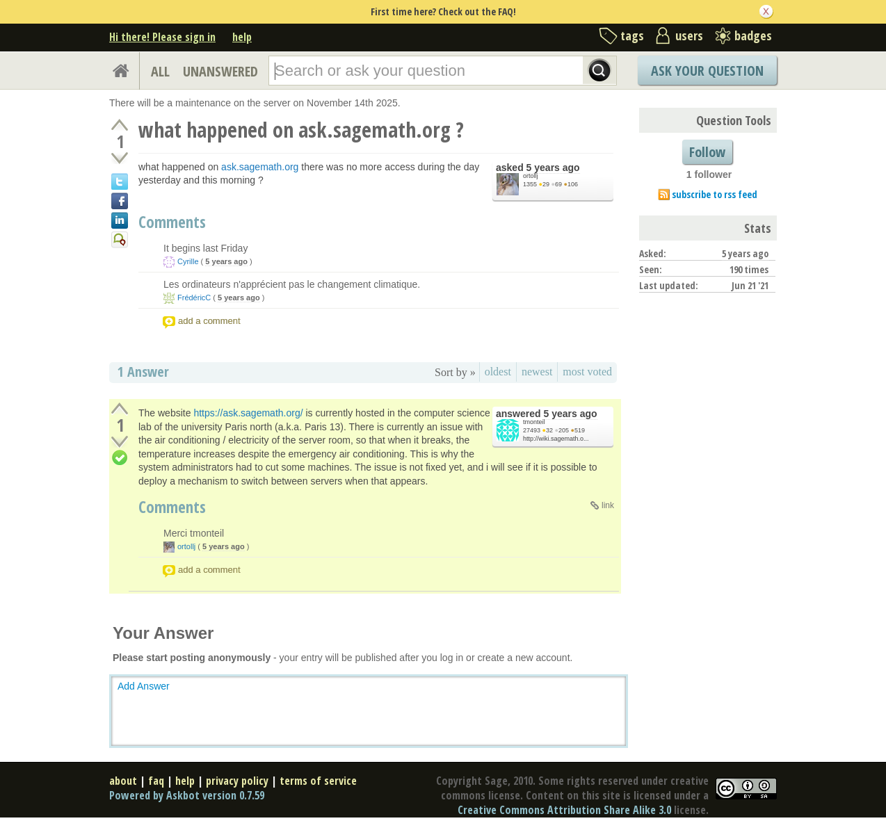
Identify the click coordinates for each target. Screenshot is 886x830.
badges (753, 35)
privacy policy (237, 780)
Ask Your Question (707, 70)
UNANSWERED (220, 71)
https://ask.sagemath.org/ (248, 412)
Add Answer (144, 686)
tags (632, 35)
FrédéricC (194, 297)
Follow (707, 152)
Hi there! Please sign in (162, 36)
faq (156, 780)
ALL (160, 71)
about (123, 780)
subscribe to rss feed (714, 194)
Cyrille (188, 261)
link (608, 505)
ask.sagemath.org (259, 166)
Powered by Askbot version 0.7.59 (186, 795)
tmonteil (534, 421)
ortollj (530, 175)
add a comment (209, 321)
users (689, 35)
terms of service (318, 780)
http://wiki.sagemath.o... (556, 438)
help (242, 36)
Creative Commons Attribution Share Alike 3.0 (564, 809)
